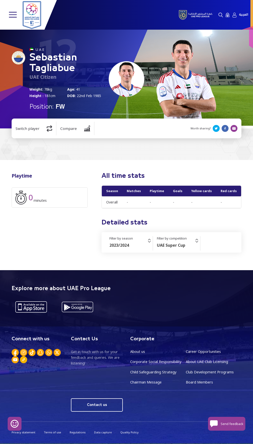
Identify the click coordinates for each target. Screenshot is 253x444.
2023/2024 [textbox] (119, 245)
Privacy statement (23, 432)
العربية (243, 14)
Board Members (199, 382)
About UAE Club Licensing (207, 361)
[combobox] (131, 245)
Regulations (77, 432)
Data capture (103, 432)
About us (137, 351)
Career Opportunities (203, 351)
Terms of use (52, 432)
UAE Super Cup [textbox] (171, 245)
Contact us (97, 404)
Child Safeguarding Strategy (153, 372)
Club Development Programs (210, 372)
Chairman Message (146, 382)
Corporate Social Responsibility (155, 361)
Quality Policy (129, 432)
